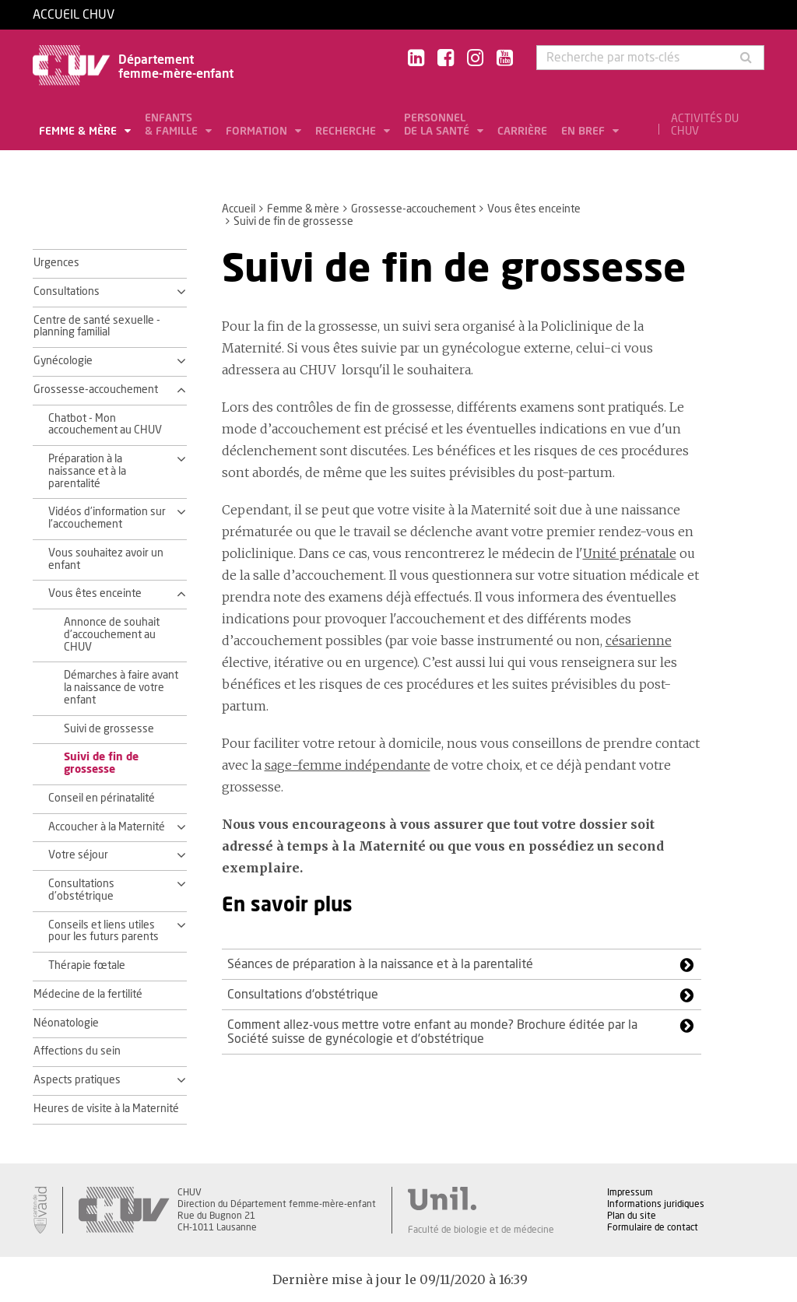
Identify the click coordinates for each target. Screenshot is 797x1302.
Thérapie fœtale (86, 965)
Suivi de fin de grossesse (101, 763)
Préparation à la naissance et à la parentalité (87, 472)
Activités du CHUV (705, 125)
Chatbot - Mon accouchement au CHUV (105, 425)
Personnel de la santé (438, 125)
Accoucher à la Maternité (106, 827)
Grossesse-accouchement (413, 209)
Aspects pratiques (77, 1080)
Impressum (630, 1192)
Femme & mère (79, 131)
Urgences (56, 263)
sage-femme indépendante (347, 765)
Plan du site (631, 1215)
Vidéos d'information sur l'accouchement (107, 518)
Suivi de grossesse (109, 729)
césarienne (639, 640)
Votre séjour (78, 855)
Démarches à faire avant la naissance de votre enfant (121, 688)
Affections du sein (77, 1051)
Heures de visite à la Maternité (106, 1109)
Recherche (347, 131)
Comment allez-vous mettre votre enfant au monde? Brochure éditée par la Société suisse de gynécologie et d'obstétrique (432, 1032)
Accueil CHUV (73, 15)
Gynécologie (63, 361)
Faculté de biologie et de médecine (481, 1229)
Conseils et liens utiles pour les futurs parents (103, 931)
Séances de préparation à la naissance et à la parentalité (380, 964)
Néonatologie (66, 1023)
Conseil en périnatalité (101, 798)
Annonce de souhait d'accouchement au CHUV (112, 635)
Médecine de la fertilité (87, 994)
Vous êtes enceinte (534, 209)
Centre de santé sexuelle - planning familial (96, 327)
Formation (258, 131)
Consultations (66, 291)
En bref (584, 131)
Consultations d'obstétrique (81, 890)
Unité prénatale (629, 553)
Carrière (522, 131)
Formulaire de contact (652, 1227)
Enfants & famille (173, 125)
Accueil (238, 209)
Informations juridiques (655, 1204)
